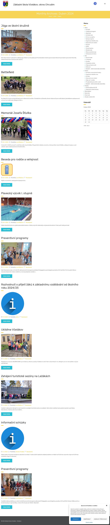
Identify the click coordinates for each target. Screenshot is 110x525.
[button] (107, 506)
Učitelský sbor (89, 35)
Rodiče (86, 70)
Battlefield (7, 72)
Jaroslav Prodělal (20, 451)
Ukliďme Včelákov (12, 329)
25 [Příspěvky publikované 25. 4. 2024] (96, 120)
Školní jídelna (88, 91)
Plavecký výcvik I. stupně (16, 193)
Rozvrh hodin (89, 57)
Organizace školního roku (92, 40)
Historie (88, 44)
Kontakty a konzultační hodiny (93, 72)
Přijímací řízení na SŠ (91, 65)
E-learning (88, 59)
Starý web (87, 95)
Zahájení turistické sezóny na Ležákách (25, 376)
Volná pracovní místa (91, 54)
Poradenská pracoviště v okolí (93, 82)
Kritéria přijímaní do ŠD (91, 87)
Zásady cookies (89, 522)
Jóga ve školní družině (15, 25)
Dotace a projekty (90, 37)
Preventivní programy (14, 238)
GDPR (87, 46)
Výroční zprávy (89, 48)
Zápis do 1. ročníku (90, 80)
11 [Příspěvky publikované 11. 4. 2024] (96, 115)
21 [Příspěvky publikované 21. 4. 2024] (107, 117)
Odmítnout (87, 519)
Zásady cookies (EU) (90, 97)
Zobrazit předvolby (100, 519)
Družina (86, 85)
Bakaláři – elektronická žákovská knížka (95, 68)
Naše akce (87, 93)
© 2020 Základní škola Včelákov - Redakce (11, 521)
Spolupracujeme (90, 39)
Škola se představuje (91, 52)
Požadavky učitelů (90, 63)
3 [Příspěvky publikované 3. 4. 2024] (92, 113)
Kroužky (88, 61)
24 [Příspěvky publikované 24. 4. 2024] (92, 120)
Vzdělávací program (91, 31)
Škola (86, 27)
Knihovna (88, 67)
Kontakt (88, 29)
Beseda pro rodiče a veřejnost (19, 159)
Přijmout (76, 519)
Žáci (86, 55)
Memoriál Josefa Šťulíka (16, 113)
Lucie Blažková (19, 55)
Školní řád (88, 33)
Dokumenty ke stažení (91, 42)
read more (6, 64)
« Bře (85, 125)
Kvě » (88, 125)
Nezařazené (29, 55)
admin (17, 317)
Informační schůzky (13, 422)
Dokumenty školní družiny (92, 89)
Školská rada (89, 50)
